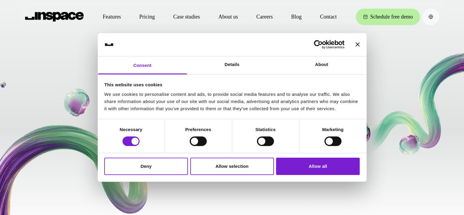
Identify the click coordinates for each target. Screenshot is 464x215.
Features (112, 17)
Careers (264, 17)
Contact (328, 17)
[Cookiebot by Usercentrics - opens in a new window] (318, 44)
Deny (145, 166)
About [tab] (321, 64)
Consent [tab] (142, 65)
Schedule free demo (388, 17)
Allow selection (232, 166)
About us (228, 17)
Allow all (318, 166)
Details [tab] (232, 64)
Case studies (186, 17)
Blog (296, 17)
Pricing (147, 17)
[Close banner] (358, 44)
